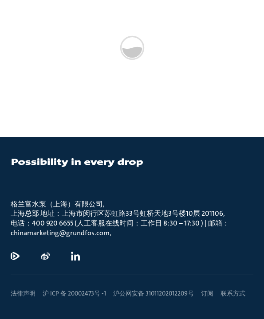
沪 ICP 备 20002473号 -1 (74, 293)
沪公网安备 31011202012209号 (153, 293)
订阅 (207, 293)
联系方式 (233, 293)
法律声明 (23, 293)
